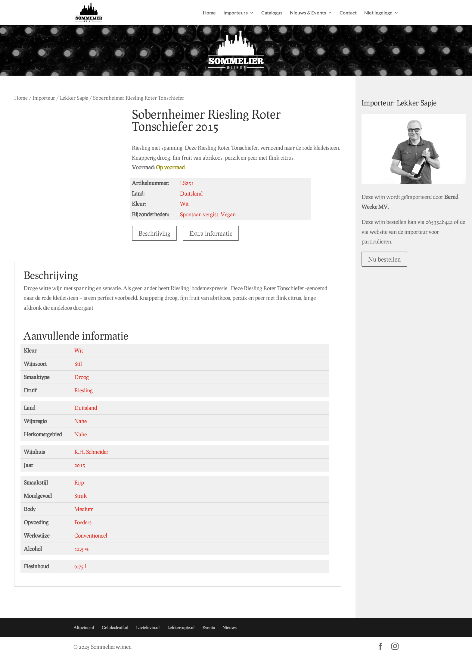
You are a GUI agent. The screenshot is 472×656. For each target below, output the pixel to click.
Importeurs (235, 13)
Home (209, 13)
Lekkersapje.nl (180, 627)
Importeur (44, 98)
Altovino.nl (83, 627)
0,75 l (80, 566)
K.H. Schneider (91, 451)
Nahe (80, 421)
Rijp (79, 482)
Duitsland (85, 407)
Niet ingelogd (378, 13)
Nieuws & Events (308, 13)
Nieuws (229, 627)
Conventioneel (90, 535)
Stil (78, 363)
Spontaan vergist (206, 214)
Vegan (235, 214)
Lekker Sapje (74, 98)
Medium (84, 509)
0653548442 (394, 218)
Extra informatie (218, 233)
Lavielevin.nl (148, 627)
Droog (81, 377)
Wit (78, 350)
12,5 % (81, 548)
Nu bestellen (404, 246)
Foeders (83, 522)
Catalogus (271, 13)
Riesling (83, 390)
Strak (80, 495)
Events (208, 627)
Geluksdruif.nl (115, 627)
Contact (348, 13)
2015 (79, 465)
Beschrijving (162, 233)
